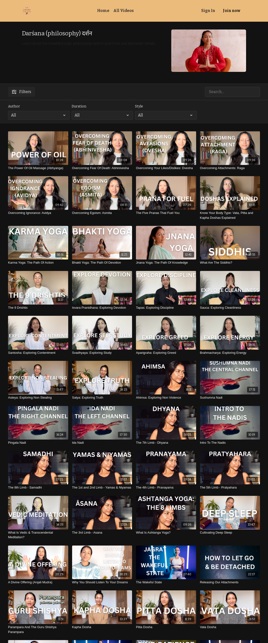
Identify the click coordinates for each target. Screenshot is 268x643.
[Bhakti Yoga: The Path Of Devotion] (102, 262)
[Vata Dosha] (230, 627)
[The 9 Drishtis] (38, 307)
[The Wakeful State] (166, 582)
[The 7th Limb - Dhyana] (166, 442)
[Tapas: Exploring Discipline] (166, 307)
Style (139, 106)
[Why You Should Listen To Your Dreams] (102, 582)
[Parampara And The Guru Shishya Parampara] (38, 629)
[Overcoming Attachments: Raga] (230, 168)
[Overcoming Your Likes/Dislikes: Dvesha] (166, 168)
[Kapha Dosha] (102, 627)
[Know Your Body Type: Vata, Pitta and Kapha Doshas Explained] (230, 215)
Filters (21, 91)
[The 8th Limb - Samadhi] (38, 487)
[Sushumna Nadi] (230, 397)
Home (103, 10)
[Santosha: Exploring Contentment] (38, 352)
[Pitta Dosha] (166, 627)
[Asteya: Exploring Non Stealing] (38, 397)
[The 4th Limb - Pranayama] (166, 487)
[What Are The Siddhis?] (230, 262)
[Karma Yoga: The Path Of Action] (38, 262)
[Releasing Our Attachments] (230, 582)
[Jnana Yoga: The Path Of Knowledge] (166, 262)
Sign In (208, 10)
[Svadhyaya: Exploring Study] (102, 352)
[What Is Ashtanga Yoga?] (166, 532)
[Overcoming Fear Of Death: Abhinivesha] (102, 168)
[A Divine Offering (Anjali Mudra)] (38, 582)
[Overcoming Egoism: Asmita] (102, 213)
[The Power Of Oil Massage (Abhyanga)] (38, 168)
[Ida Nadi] (102, 442)
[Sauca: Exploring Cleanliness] (230, 307)
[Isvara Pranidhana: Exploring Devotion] (102, 307)
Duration (79, 106)
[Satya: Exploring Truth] (102, 397)
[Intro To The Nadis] (230, 442)
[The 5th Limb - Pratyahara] (230, 487)
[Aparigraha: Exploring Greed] (166, 352)
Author (14, 106)
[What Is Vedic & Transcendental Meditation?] (38, 535)
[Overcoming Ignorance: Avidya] (38, 213)
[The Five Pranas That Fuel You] (166, 213)
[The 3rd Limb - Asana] (102, 532)
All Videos (123, 10)
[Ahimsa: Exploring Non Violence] (166, 397)
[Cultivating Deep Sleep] (230, 532)
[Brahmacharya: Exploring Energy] (230, 352)
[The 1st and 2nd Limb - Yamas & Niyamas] (102, 487)
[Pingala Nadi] (38, 442)
